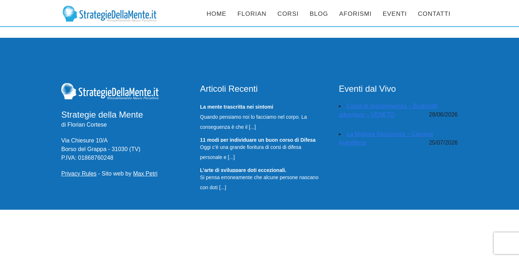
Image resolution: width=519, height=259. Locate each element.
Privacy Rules (79, 174)
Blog (319, 13)
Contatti (434, 13)
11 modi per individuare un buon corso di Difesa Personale (258, 139)
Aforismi (355, 13)
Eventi (395, 13)
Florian (252, 13)
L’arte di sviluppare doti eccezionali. (243, 169)
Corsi (288, 13)
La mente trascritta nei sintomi (236, 106)
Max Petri (145, 174)
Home (216, 13)
